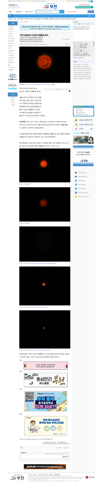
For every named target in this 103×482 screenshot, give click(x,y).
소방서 (9, 48)
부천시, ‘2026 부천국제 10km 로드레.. (82, 70)
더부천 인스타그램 (83, 192)
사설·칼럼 (63, 18)
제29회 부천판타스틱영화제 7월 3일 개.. (83, 68)
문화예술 (46, 18)
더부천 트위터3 (82, 188)
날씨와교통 (73, 1)
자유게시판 (85, 1)
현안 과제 (10, 36)
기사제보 (33, 1)
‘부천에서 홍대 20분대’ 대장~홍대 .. (82, 66)
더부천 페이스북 (79, 109)
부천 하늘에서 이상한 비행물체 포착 (34, 35)
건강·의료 (73, 18)
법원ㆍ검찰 (10, 43)
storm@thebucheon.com (44, 44)
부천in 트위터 (79, 111)
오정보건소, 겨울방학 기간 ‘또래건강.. (82, 78)
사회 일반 (10, 26)
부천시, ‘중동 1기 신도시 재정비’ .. (81, 64)
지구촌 (81, 1)
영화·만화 (51, 18)
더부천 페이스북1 (82, 172)
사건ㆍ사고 (10, 31)
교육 (34, 18)
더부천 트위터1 (82, 180)
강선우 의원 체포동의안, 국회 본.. (82, 26)
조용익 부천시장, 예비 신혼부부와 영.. (82, 74)
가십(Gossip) (11, 50)
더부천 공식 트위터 (80, 112)
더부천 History (11, 67)
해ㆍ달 (29, 1)
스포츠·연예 (57, 18)
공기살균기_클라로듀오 (78, 57)
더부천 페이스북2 (82, 176)
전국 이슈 (10, 52)
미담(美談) (10, 28)
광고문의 (35, 474)
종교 (9, 64)
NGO (41, 18)
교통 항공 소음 (11, 57)
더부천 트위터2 (82, 184)
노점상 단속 (11, 55)
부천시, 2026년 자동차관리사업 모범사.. (83, 76)
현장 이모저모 (11, 38)
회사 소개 (30, 474)
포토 (15, 18)
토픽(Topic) (11, 40)
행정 (26, 18)
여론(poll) (10, 60)
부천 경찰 (10, 45)
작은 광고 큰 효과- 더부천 (82, 114)
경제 (29, 18)
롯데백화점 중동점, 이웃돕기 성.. (82, 29)
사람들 (37, 18)
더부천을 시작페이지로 (41, 1)
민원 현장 (10, 33)
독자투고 (13, 102)
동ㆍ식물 (25, 1)
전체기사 (11, 18)
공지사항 (13, 97)
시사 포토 (11, 69)
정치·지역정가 (20, 18)
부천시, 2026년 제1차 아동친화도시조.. (83, 72)
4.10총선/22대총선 (71, 11)
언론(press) (11, 62)
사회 (31, 18)
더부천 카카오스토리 (83, 196)
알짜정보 (13, 100)
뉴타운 (77, 1)
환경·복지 (68, 18)
